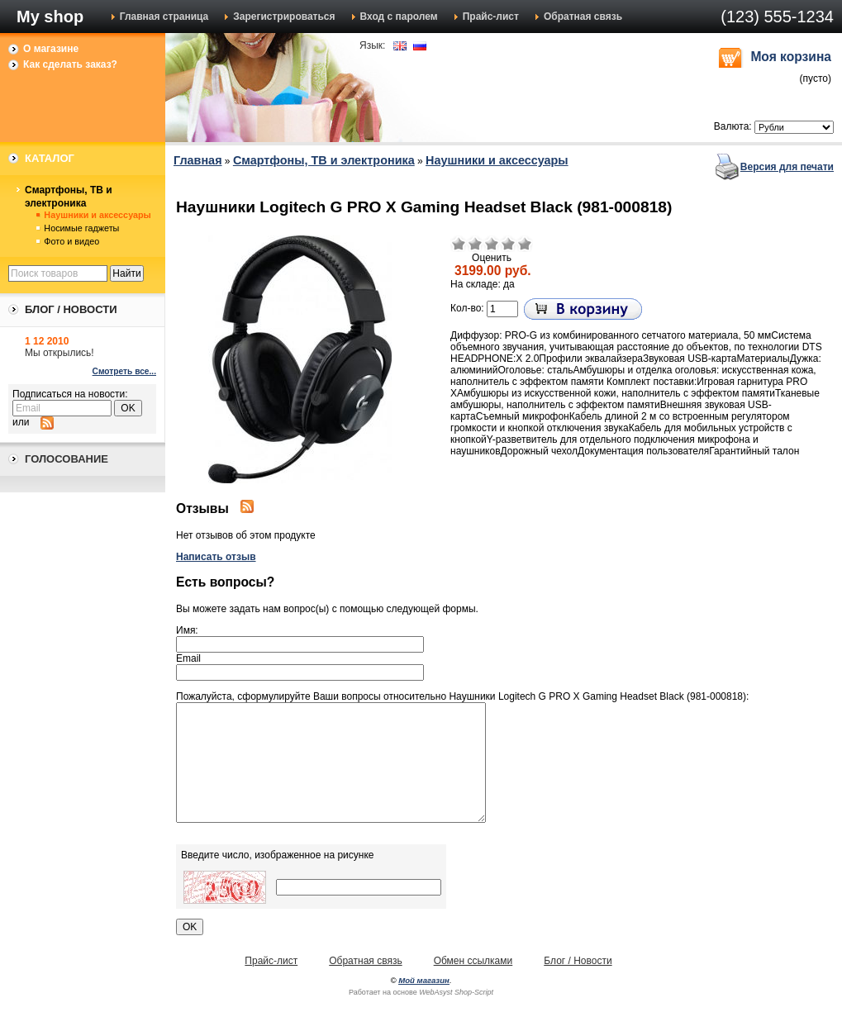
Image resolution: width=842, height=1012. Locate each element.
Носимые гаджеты (81, 228)
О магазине (50, 49)
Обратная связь (583, 16)
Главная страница (164, 16)
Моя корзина (790, 57)
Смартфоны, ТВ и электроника (68, 196)
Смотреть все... (124, 371)
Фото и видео (71, 241)
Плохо (475, 243)
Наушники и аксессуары (97, 215)
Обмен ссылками (473, 961)
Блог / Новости (577, 961)
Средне (491, 243)
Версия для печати (787, 167)
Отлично (524, 243)
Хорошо (508, 243)
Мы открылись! (59, 353)
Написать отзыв (216, 557)
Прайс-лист (491, 16)
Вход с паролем (399, 16)
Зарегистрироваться (284, 16)
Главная (198, 160)
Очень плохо (458, 243)
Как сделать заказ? (70, 64)
